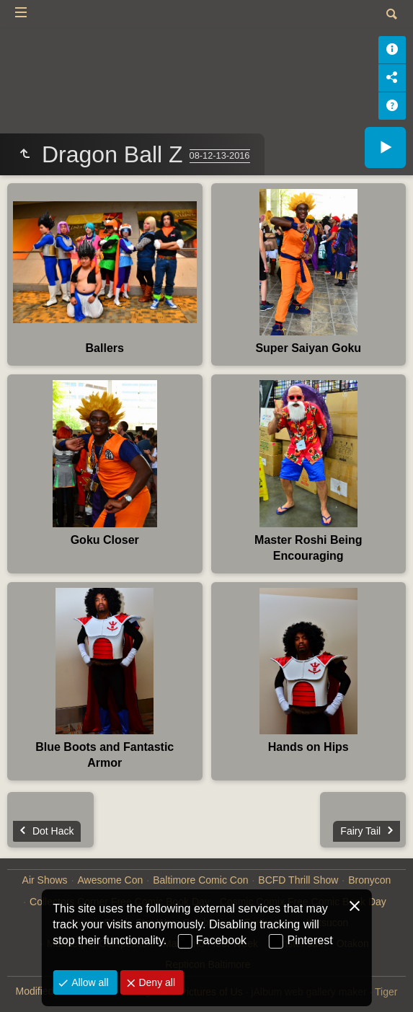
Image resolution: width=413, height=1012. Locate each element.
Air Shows (45, 880)
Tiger (386, 992)
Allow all (88, 982)
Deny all (155, 982)
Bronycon (369, 880)
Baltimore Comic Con (200, 880)
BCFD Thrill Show (298, 880)
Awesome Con (110, 880)
